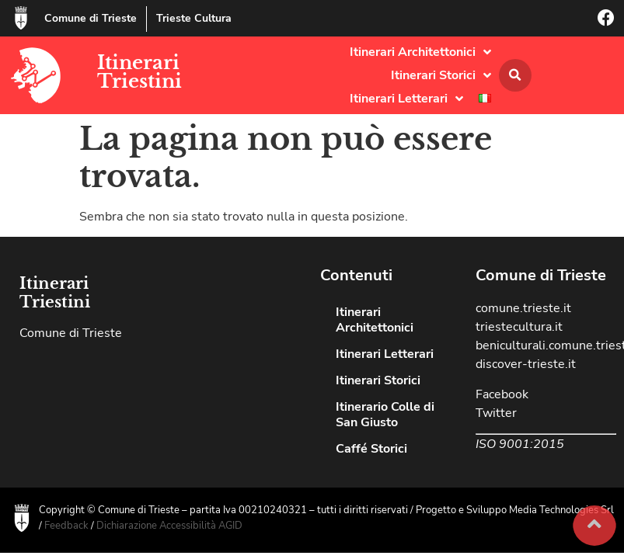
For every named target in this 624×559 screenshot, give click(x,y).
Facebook (502, 394)
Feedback (66, 526)
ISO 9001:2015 (520, 444)
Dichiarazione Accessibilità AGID (169, 526)
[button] (515, 75)
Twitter (496, 413)
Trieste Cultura (194, 18)
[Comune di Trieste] (21, 18)
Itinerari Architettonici (420, 52)
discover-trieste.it (526, 364)
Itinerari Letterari (406, 98)
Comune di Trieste (90, 18)
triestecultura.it (519, 326)
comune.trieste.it (523, 308)
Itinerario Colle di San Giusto (385, 414)
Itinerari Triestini (139, 71)
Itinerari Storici (441, 75)
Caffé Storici (371, 448)
